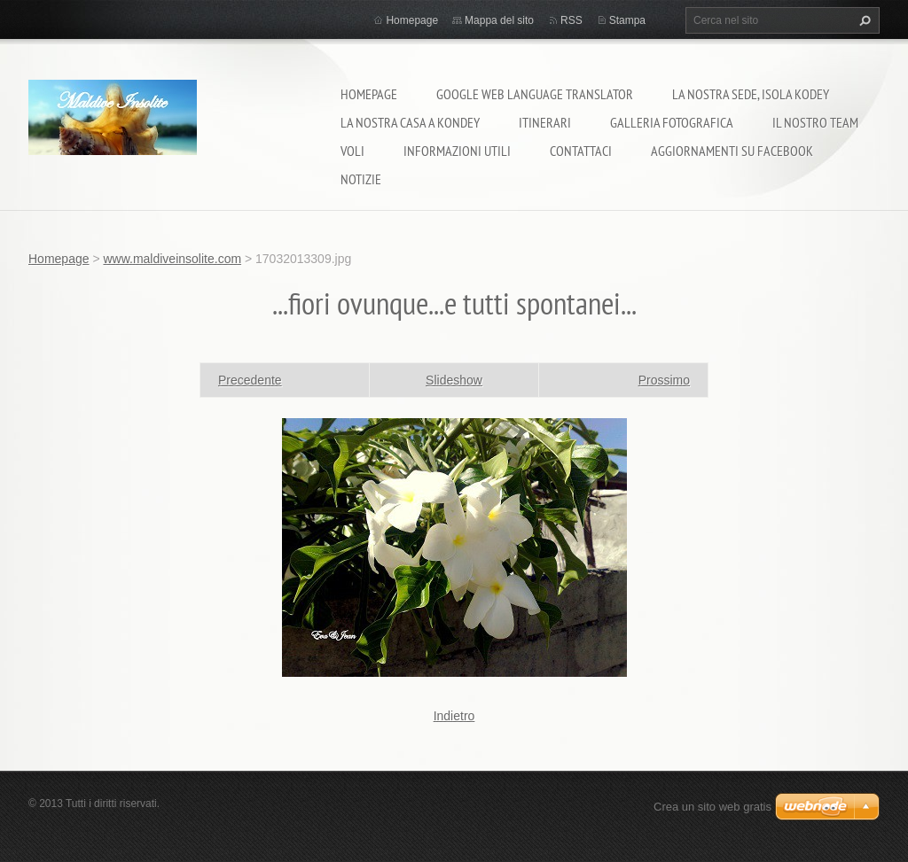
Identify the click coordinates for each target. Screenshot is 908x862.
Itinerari (545, 122)
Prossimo (664, 380)
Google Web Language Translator (534, 94)
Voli (352, 150)
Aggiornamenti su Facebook (732, 150)
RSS (571, 20)
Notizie (360, 179)
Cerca (862, 20)
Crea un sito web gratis (712, 806)
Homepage (368, 94)
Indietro (454, 716)
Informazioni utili (457, 150)
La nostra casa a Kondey (410, 122)
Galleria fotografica (671, 122)
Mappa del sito (499, 20)
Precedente (250, 380)
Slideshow (454, 380)
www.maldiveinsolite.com (172, 259)
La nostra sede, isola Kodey (750, 94)
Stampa (627, 20)
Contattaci (581, 150)
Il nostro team (815, 122)
